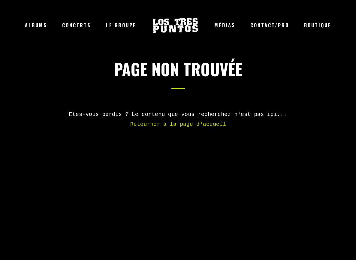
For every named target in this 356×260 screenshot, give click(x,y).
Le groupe (121, 25)
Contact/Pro (269, 25)
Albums (36, 25)
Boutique (317, 25)
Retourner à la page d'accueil (178, 124)
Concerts (76, 25)
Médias (224, 25)
